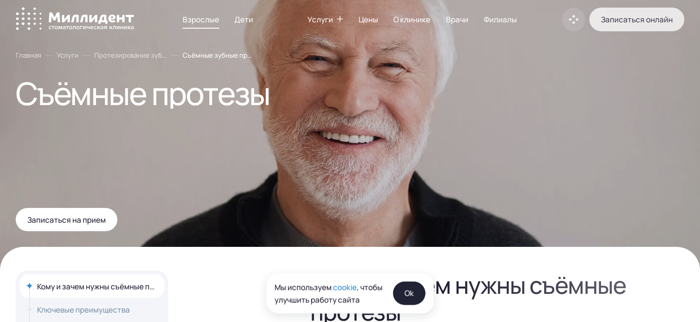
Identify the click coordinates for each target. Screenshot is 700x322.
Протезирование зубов (130, 55)
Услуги (68, 55)
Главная (28, 55)
